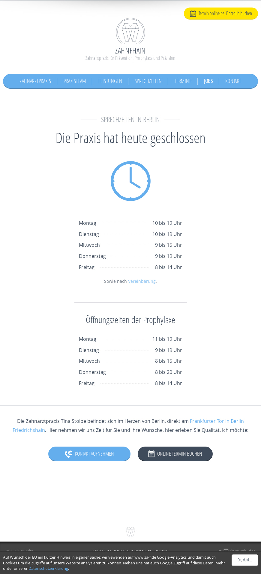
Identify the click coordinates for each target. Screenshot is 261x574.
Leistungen (110, 80)
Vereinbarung (142, 281)
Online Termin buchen (175, 453)
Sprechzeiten (148, 80)
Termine (182, 80)
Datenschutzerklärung (48, 568)
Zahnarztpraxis (35, 80)
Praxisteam (75, 80)
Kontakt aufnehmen (89, 454)
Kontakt (233, 80)
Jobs (208, 80)
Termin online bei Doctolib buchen (221, 13)
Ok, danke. (245, 560)
